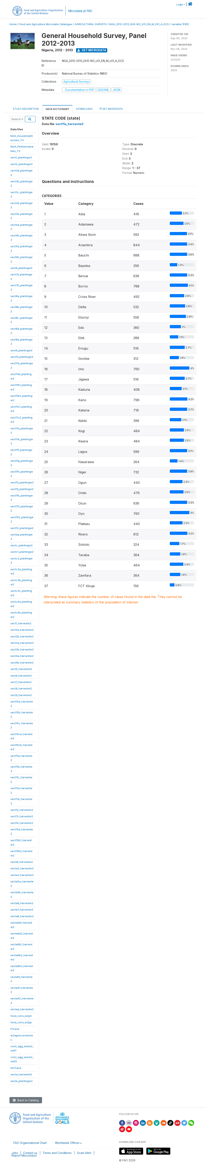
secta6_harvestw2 (21, 903)
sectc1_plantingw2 (22, 551)
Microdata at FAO (80, 11)
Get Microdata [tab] (111, 108)
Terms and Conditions (57, 1153)
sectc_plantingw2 (21, 545)
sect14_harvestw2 (21, 823)
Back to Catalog (26, 1100)
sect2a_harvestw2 (22, 629)
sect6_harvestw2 (21, 675)
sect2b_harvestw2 (22, 636)
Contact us (30, 1153)
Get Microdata (91, 50)
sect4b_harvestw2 (22, 662)
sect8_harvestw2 (21, 688)
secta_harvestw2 (21, 1074)
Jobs (14, 1153)
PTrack (14, 1029)
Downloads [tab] (84, 108)
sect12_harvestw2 (21, 809)
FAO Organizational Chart (30, 1142)
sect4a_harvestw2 (22, 655)
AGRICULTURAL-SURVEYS (91, 24)
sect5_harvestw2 (21, 669)
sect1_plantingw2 (21, 157)
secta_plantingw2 (21, 1081)
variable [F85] (180, 24)
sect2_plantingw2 (21, 164)
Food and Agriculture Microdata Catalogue (45, 24)
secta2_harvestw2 (22, 868)
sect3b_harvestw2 (22, 649)
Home (13, 24)
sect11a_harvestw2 (69, 124)
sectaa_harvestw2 (22, 1009)
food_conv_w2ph (21, 1015)
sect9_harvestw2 (21, 695)
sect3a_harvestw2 (22, 642)
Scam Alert (84, 1153)
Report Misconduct (24, 1155)
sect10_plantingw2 (21, 356)
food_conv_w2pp (21, 1022)
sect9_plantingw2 (21, 350)
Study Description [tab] (26, 108)
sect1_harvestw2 (20, 623)
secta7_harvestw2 (21, 909)
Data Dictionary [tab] (57, 109)
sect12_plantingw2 (22, 528)
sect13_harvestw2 (21, 816)
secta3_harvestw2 (22, 875)
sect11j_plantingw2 (22, 489)
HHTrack (15, 1068)
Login (179, 4)
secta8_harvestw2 (22, 916)
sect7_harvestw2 (21, 682)
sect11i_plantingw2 (22, 482)
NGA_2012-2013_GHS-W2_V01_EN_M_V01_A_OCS (139, 24)
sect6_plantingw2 (21, 268)
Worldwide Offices (67, 1142)
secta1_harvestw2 (21, 861)
